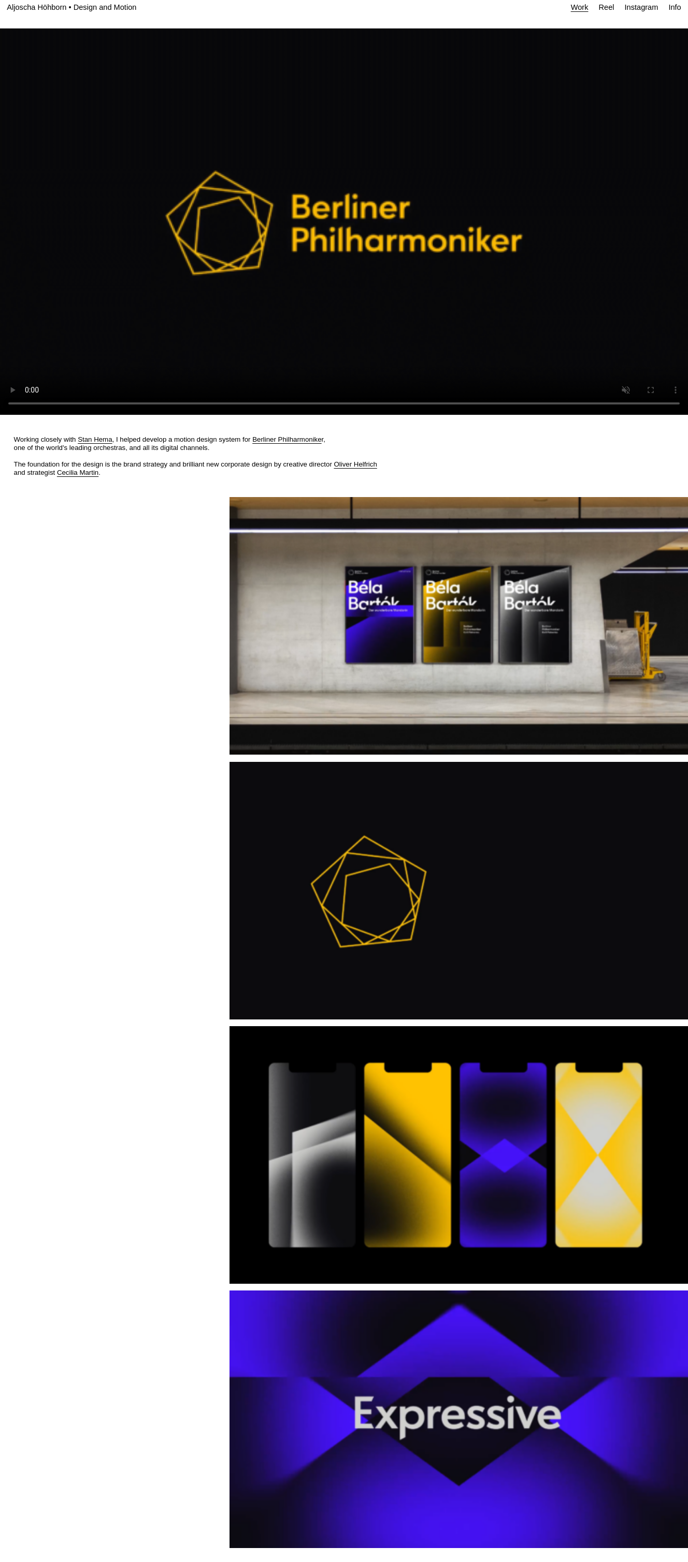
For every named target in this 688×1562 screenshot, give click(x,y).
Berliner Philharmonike (286, 439)
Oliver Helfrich (355, 464)
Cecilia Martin (77, 472)
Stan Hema (95, 439)
